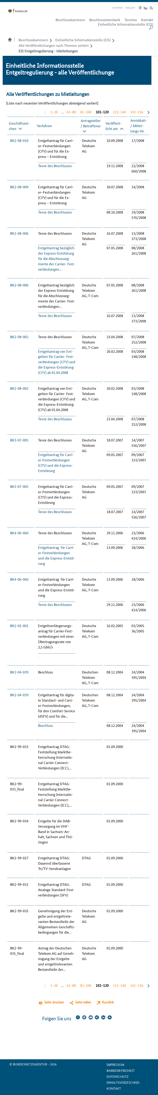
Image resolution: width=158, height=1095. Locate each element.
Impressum (115, 1064)
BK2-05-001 (19, 625)
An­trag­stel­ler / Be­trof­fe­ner (91, 123)
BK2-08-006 (19, 233)
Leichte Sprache (140, 8)
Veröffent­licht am (114, 125)
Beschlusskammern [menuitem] (70, 19)
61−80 (71, 111)
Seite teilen (83, 1002)
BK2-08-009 (19, 186)
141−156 (136, 111)
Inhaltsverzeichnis (123, 1082)
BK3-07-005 (19, 439)
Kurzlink (108, 1002)
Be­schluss (45, 725)
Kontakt (118, 7)
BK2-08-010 (19, 140)
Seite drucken (54, 1002)
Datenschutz (118, 1076)
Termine (130, 19)
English (130, 7)
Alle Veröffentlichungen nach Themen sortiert (54, 45)
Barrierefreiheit (121, 1070)
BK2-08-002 (19, 336)
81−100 (85, 111)
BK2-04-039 (19, 671)
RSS (151, 8)
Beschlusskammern (33, 39)
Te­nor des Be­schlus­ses (55, 165)
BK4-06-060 (19, 532)
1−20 (54, 111)
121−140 (119, 111)
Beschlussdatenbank (104, 19)
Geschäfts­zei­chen (19, 125)
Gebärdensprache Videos (145, 8)
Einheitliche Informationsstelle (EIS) (125, 24)
